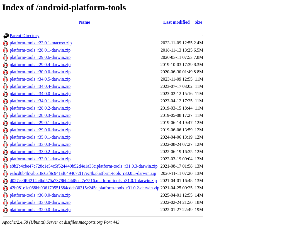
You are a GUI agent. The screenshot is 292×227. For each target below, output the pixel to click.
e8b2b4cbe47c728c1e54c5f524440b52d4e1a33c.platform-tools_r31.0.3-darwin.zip (84, 166)
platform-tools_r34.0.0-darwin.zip (40, 93)
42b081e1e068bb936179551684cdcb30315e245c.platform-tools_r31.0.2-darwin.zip (84, 187)
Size (198, 22)
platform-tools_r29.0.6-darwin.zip (40, 57)
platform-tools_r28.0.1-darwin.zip (40, 50)
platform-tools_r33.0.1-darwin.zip (40, 158)
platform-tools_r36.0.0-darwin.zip (40, 195)
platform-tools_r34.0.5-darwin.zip (40, 79)
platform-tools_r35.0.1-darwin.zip (40, 137)
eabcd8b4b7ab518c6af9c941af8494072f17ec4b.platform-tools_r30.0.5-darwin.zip (83, 173)
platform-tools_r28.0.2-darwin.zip (40, 108)
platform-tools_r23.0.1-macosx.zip (41, 42)
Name (84, 22)
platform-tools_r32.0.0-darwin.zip (40, 209)
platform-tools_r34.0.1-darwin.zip (40, 100)
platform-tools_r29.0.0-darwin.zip (40, 129)
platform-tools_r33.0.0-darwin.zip (40, 202)
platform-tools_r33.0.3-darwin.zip (40, 144)
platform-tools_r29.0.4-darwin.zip (40, 64)
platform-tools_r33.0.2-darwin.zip (40, 151)
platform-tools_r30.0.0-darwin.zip (40, 71)
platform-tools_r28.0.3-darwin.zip (40, 115)
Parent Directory (24, 35)
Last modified (176, 22)
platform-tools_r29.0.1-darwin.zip (40, 122)
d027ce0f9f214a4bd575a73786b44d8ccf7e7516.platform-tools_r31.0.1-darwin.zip (83, 180)
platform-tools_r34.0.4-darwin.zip (40, 86)
